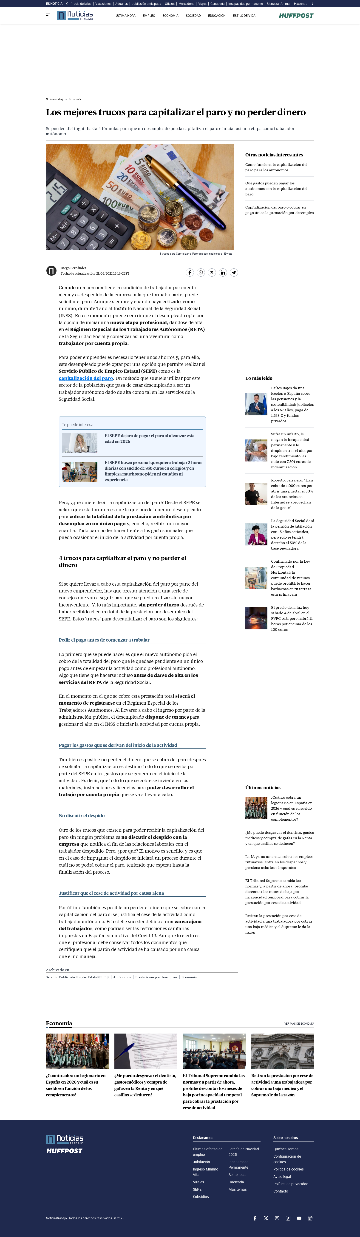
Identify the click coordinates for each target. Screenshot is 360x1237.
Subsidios (201, 1196)
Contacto (280, 1191)
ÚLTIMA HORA (126, 16)
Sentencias (237, 1174)
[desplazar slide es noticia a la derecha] (312, 3)
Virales (198, 1181)
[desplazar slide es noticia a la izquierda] (67, 3)
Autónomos (122, 977)
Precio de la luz (81, 4)
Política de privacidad (290, 1183)
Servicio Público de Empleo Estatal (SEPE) (77, 977)
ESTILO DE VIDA (244, 16)
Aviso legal (282, 1176)
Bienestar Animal (278, 4)
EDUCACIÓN (217, 16)
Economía (189, 977)
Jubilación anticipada (146, 4)
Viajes (202, 4)
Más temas (238, 1189)
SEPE (197, 1189)
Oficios (170, 4)
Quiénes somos (285, 1148)
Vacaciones (103, 4)
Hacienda (300, 4)
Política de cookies (288, 1169)
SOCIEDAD (193, 16)
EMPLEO (149, 16)
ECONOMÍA (170, 16)
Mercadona (186, 4)
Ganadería (217, 4)
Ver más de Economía (299, 1023)
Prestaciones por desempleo (156, 977)
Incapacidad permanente (245, 4)
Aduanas (121, 4)
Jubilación (201, 1161)
